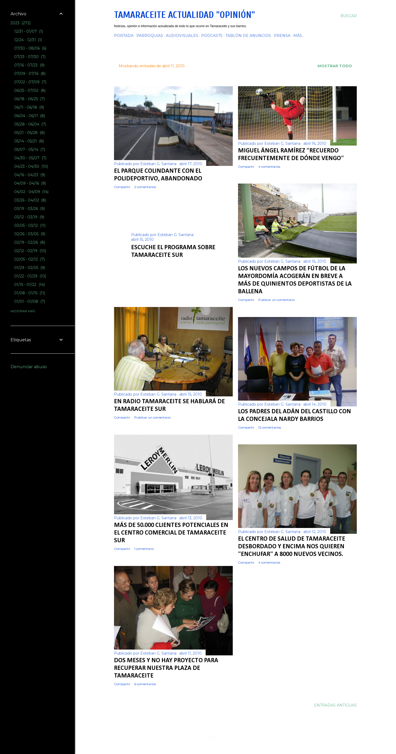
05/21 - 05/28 (29, 132)
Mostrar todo (335, 66)
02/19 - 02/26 (29, 242)
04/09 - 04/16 (30, 183)
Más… (298, 35)
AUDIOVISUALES (182, 35)
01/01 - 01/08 (29, 301)
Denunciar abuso (29, 366)
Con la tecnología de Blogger (235, 737)
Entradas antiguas (335, 705)
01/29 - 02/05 (29, 267)
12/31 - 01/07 (28, 31)
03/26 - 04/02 (30, 200)
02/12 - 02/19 (30, 250)
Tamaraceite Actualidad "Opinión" (184, 14)
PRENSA (282, 35)
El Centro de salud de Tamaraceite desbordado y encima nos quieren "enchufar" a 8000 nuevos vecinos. (291, 547)
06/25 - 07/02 (30, 90)
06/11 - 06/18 (29, 107)
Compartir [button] (122, 187)
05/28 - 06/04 (30, 124)
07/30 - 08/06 (30, 48)
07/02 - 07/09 (30, 82)
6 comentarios (145, 684)
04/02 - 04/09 (31, 191)
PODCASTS (211, 35)
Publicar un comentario (276, 300)
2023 (21, 23)
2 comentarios (145, 187)
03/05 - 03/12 (30, 225)
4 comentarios (269, 167)
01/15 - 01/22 (29, 284)
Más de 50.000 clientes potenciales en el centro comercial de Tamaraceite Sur (171, 533)
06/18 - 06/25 (29, 99)
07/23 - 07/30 (30, 56)
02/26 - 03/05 (29, 234)
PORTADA (123, 35)
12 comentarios (269, 427)
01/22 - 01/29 (30, 276)
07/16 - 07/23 (29, 65)
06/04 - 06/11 (29, 115)
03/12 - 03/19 (29, 217)
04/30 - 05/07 (30, 158)
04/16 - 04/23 (29, 174)
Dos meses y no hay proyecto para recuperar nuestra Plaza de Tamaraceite (166, 668)
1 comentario (144, 549)
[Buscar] (348, 15)
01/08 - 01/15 (29, 293)
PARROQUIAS (149, 35)
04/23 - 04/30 (31, 166)
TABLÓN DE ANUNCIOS (248, 35)
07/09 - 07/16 (30, 73)
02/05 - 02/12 (29, 259)
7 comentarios (162, 263)
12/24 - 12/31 (28, 39)
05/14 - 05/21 (29, 141)
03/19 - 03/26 (29, 208)
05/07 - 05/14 (29, 149)
